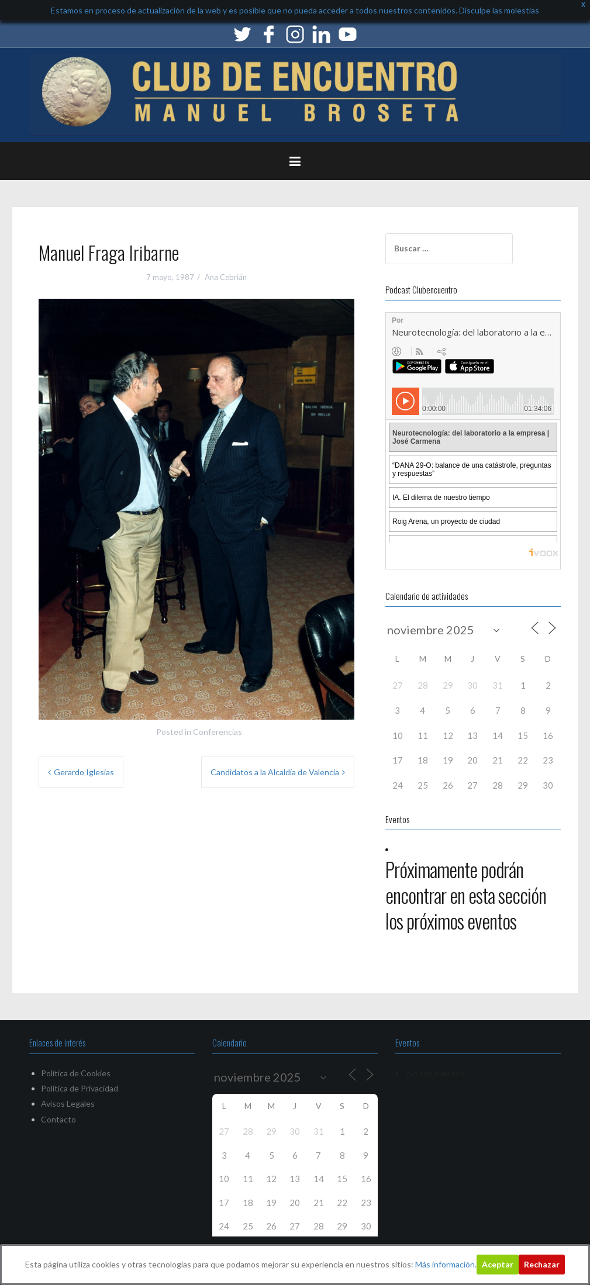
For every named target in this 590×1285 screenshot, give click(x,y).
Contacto (58, 1119)
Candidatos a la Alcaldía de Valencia (275, 772)
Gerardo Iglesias (84, 772)
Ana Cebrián (226, 277)
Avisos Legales (68, 1103)
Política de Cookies (76, 1073)
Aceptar (497, 1264)
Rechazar (542, 1264)
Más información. (446, 1264)
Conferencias (217, 732)
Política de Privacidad (79, 1088)
